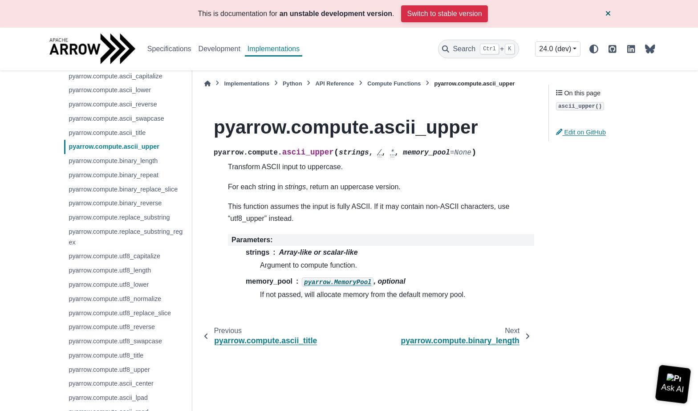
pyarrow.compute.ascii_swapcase (116, 118)
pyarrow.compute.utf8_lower (109, 284)
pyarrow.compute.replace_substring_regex (126, 237)
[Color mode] (593, 49)
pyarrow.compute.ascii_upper (114, 146)
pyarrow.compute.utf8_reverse (112, 326)
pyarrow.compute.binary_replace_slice (123, 189)
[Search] (478, 49)
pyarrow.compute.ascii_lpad (108, 397)
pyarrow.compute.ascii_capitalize (115, 76)
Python (292, 83)
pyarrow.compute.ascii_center (111, 383)
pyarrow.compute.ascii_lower (110, 90)
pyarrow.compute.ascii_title (107, 132)
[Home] (207, 83)
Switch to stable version (444, 13)
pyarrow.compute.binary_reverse (115, 203)
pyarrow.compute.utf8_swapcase (115, 341)
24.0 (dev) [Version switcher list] (555, 49)
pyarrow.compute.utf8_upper (109, 369)
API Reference (334, 83)
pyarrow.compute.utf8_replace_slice (120, 313)
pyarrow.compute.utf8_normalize (115, 298)
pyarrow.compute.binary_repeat (113, 175)
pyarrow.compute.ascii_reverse (113, 104)
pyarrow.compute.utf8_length (110, 270)
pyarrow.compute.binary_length (113, 160)
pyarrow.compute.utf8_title (106, 355)
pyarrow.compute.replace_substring (119, 217)
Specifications (169, 49)
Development (219, 49)
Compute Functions (394, 83)
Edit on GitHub (581, 132)
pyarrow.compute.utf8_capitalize (114, 256)
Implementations (274, 49)
